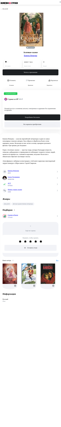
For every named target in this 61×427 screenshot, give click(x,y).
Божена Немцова (30, 56)
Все (57, 260)
